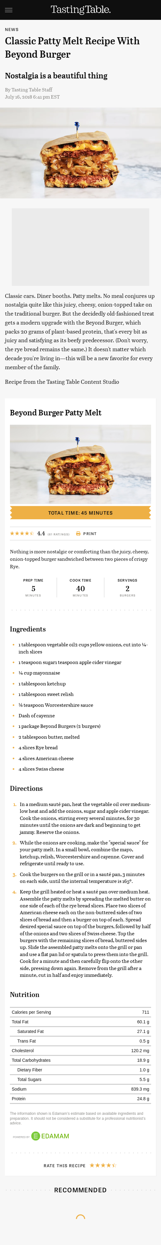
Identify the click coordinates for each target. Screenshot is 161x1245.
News (12, 29)
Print (86, 533)
